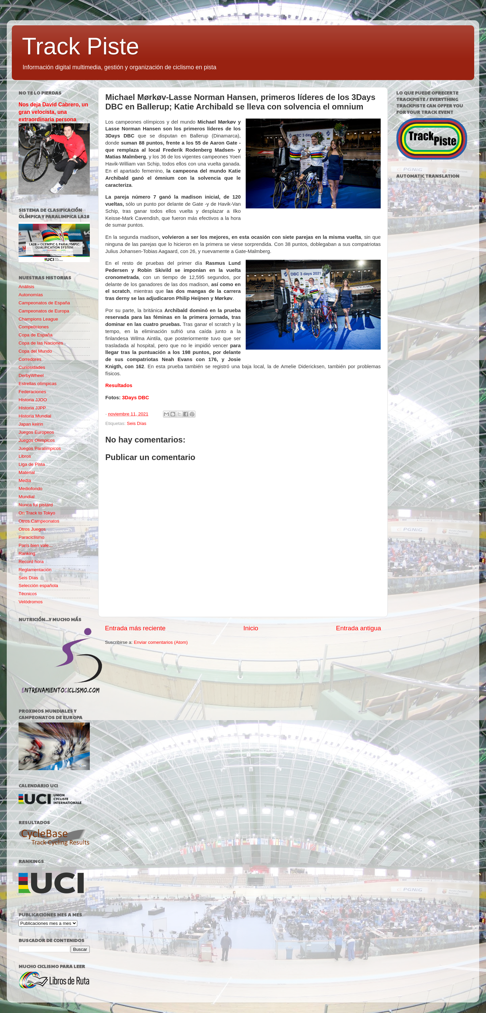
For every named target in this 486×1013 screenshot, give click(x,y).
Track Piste (80, 46)
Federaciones (32, 391)
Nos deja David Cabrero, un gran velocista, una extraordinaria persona (53, 112)
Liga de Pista (32, 464)
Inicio (250, 628)
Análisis (26, 286)
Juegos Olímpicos (37, 440)
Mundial (26, 496)
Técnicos (28, 593)
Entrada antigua (358, 628)
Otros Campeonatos (39, 521)
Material (27, 472)
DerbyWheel (31, 375)
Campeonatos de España (44, 302)
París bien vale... (36, 545)
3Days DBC (135, 397)
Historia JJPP (32, 407)
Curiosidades (32, 367)
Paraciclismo (32, 537)
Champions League (38, 319)
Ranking (27, 553)
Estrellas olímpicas (38, 383)
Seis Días (136, 423)
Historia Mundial (35, 416)
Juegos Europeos (36, 432)
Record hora (31, 561)
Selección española (38, 585)
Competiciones (34, 326)
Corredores (30, 359)
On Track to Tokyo (37, 512)
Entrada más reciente (135, 628)
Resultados (118, 385)
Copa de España (36, 334)
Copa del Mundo (35, 351)
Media (25, 480)
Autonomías (31, 294)
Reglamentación (35, 569)
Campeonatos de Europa (44, 310)
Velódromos (31, 601)
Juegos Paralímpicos (40, 448)
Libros (25, 456)
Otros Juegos (32, 529)
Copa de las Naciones (41, 343)
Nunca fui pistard (36, 504)
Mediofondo (31, 488)
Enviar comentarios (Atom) (161, 642)
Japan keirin (31, 424)
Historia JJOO (33, 399)
